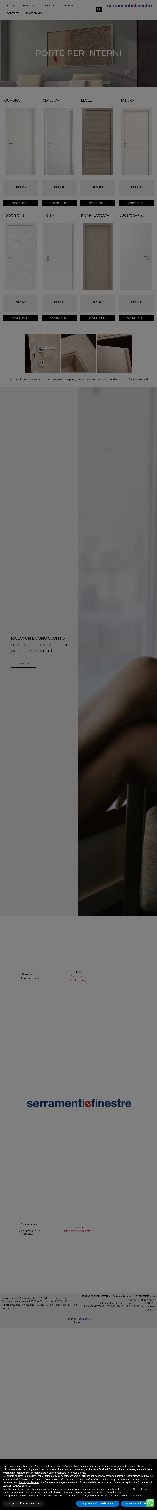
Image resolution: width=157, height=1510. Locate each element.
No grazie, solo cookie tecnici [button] (97, 1503)
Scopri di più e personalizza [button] (23, 1503)
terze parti (50, 1476)
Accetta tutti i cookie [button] (137, 1503)
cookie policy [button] (79, 1472)
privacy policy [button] (135, 1466)
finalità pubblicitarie (29, 1482)
